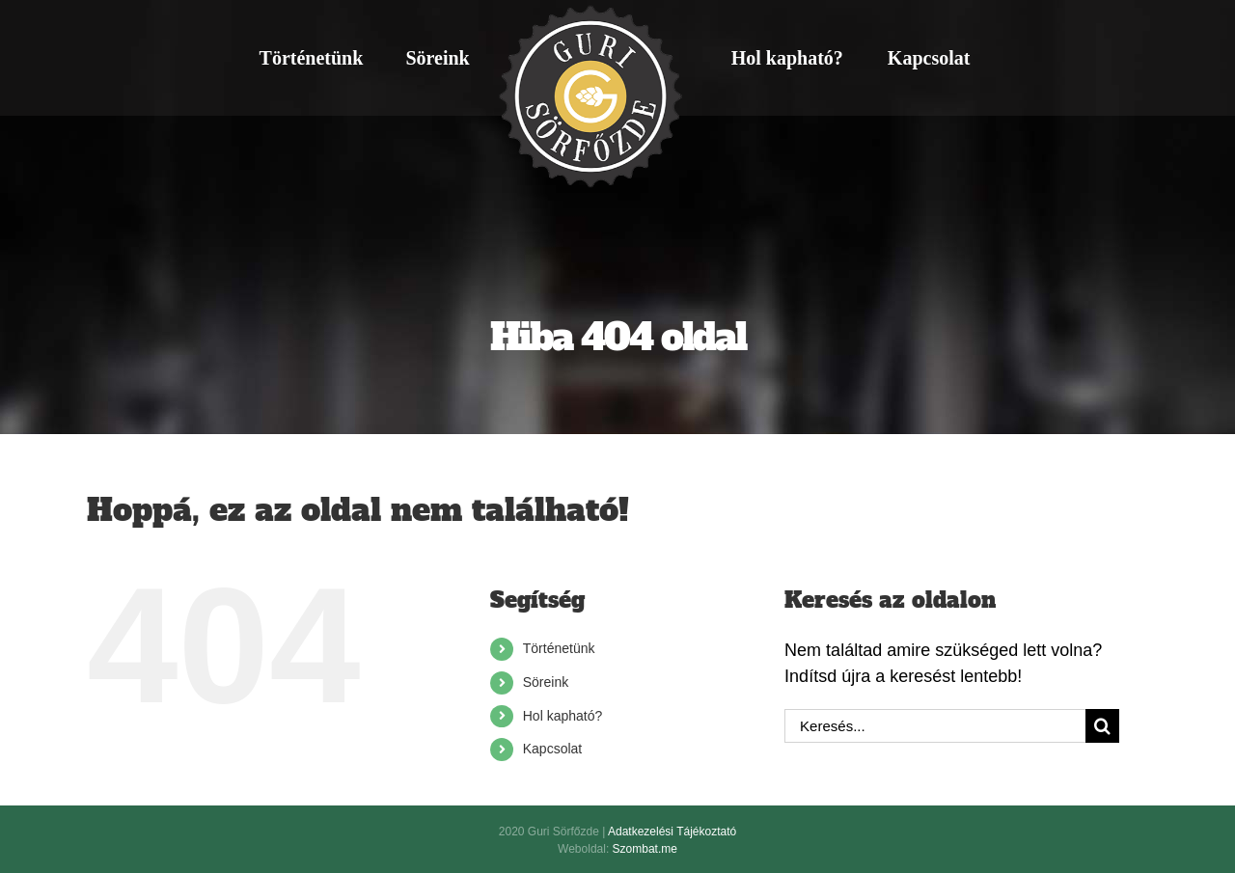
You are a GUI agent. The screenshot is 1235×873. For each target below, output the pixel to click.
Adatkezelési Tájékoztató (672, 831)
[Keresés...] (934, 726)
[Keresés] (1102, 726)
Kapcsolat (552, 748)
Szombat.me (645, 849)
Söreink (545, 682)
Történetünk (559, 648)
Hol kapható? (563, 715)
